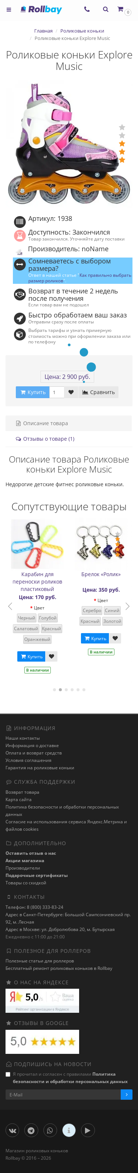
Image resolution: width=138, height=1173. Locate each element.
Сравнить (98, 392)
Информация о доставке (32, 745)
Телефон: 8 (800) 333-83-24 (34, 907)
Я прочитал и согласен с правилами (67, 1078)
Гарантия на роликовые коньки (40, 767)
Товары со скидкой (26, 883)
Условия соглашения (29, 760)
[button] (123, 9)
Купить (33, 656)
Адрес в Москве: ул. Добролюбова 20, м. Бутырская (60, 929)
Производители (23, 868)
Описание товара (41, 423)
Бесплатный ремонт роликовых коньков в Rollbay (59, 968)
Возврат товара (22, 792)
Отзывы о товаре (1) (44, 438)
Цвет (41, 608)
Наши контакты (23, 738)
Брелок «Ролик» (103, 574)
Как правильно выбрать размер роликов (79, 277)
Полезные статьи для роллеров (40, 961)
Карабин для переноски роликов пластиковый (39, 581)
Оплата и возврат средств (34, 753)
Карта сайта (19, 799)
